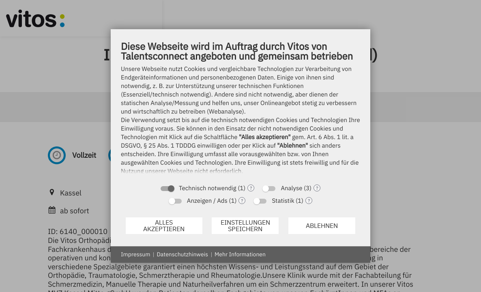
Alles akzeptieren (164, 225)
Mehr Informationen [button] (240, 254)
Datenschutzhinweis (182, 254)
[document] (240, 109)
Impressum (135, 254)
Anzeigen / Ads (207, 201)
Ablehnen (322, 225)
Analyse (291, 188)
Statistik (283, 201)
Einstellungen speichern (245, 225)
